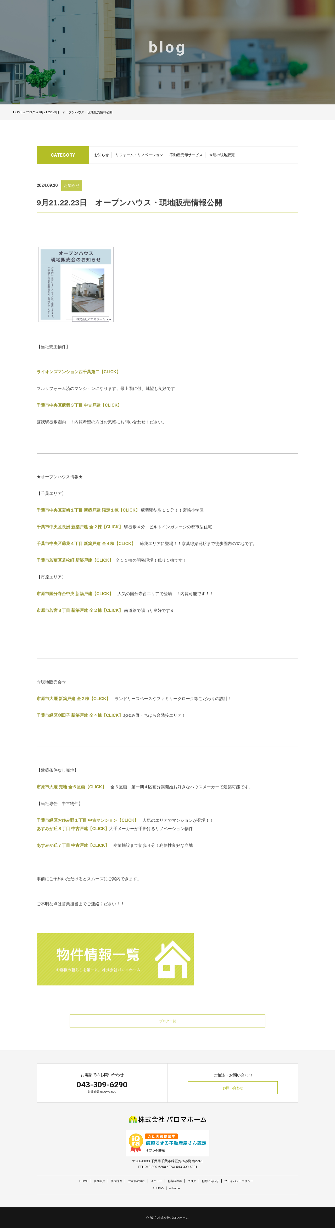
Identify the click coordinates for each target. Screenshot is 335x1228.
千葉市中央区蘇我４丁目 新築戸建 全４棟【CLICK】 (86, 554)
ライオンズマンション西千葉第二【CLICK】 (81, 382)
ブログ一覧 (167, 1031)
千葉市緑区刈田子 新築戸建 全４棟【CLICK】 (80, 725)
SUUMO (157, 1188)
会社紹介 (90, 1181)
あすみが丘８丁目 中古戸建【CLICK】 (73, 839)
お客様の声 (175, 1181)
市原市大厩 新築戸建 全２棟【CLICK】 (76, 709)
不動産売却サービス (186, 157)
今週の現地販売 (222, 157)
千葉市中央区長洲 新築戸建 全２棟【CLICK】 (80, 537)
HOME (18, 112)
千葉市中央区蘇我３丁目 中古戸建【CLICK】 (79, 415)
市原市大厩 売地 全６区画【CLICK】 (73, 797)
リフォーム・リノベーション (139, 157)
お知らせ (101, 157)
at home (175, 1188)
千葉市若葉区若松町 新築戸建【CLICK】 (76, 570)
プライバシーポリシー (248, 1181)
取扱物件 (109, 1181)
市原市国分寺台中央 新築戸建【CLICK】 (75, 604)
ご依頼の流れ (132, 1181)
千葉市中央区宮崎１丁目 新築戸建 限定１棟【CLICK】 (89, 520)
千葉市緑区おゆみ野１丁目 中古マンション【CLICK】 (90, 830)
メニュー (154, 1181)
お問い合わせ (233, 1088)
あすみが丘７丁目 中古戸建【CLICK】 (75, 855)
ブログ (30, 112)
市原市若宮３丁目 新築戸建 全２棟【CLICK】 (80, 620)
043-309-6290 (102, 1084)
